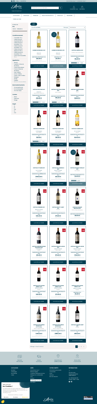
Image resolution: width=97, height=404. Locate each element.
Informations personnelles (55, 370)
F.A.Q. (31, 376)
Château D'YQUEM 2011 (39, 168)
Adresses (52, 375)
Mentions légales (34, 371)
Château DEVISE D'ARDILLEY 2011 (77, 168)
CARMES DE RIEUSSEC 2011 (38, 50)
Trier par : (66, 27)
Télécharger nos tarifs (36, 380)
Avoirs (51, 373)
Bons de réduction (54, 376)
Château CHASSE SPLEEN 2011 (77, 90)
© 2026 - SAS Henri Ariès (48, 402)
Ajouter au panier (39, 66)
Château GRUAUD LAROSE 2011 (58, 247)
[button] (2, 401)
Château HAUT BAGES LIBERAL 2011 (39, 286)
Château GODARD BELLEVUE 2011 (77, 207)
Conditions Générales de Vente (37, 373)
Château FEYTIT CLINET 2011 (58, 207)
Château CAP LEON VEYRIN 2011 (58, 90)
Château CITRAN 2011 (38, 128)
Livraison (32, 378)
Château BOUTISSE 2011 (39, 89)
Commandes (52, 371)
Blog (17, 1)
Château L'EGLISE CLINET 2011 (77, 325)
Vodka (12, 375)
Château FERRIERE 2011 (39, 207)
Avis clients (32, 382)
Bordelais (13, 370)
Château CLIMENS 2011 (77, 128)
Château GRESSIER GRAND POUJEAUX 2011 (39, 247)
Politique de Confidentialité (36, 375)
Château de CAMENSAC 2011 (58, 168)
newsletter (23, 1)
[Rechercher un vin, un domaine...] (45, 8)
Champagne (14, 371)
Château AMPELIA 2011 (77, 50)
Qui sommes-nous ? (34, 370)
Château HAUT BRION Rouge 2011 (38, 325)
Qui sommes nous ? (71, 1)
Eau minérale (14, 373)
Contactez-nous (81, 1)
